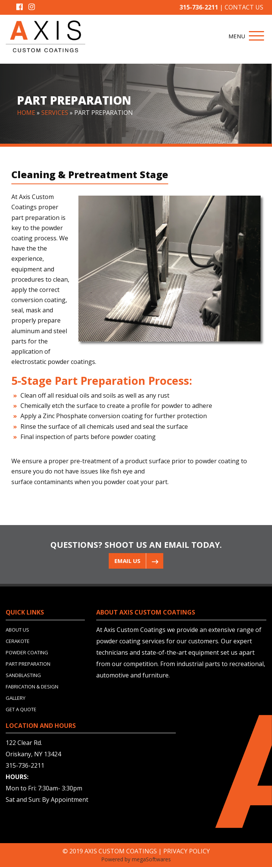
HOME (26, 112)
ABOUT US (17, 629)
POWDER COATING (27, 652)
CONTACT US (244, 7)
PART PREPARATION (28, 663)
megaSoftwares (151, 859)
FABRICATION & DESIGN (32, 686)
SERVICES (54, 112)
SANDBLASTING (23, 675)
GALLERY (15, 698)
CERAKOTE (18, 641)
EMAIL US (127, 560)
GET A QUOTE (21, 709)
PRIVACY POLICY (186, 851)
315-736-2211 (199, 7)
